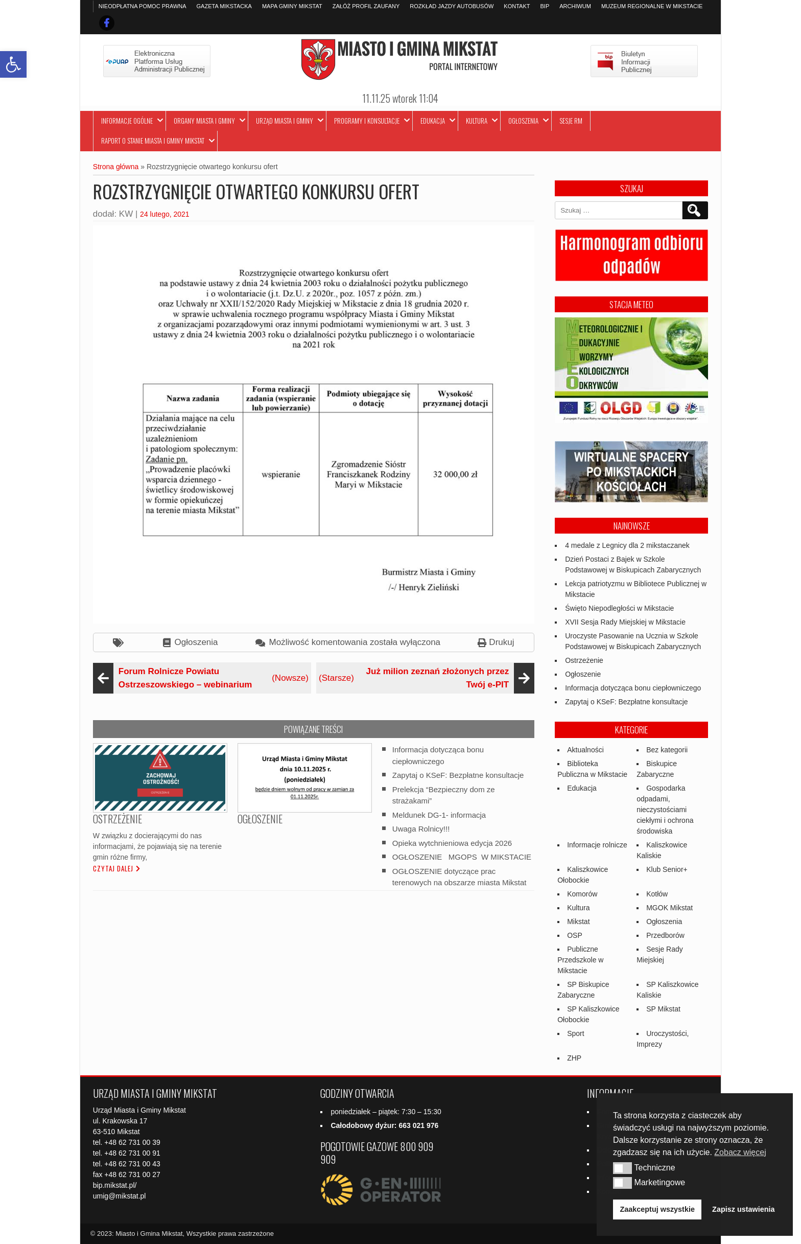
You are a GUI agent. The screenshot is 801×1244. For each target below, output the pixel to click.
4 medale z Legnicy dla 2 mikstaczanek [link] (627, 545)
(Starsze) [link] (425, 678)
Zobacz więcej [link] (740, 1152)
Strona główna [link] (116, 167)
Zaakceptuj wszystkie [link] (657, 1209)
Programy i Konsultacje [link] (366, 121)
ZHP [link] (574, 1058)
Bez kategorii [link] (667, 750)
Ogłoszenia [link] (523, 121)
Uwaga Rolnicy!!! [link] (421, 828)
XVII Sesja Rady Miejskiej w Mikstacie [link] (625, 622)
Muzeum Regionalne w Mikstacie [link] (651, 6)
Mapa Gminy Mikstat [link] (292, 6)
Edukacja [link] (432, 121)
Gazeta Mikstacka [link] (224, 6)
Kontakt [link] (517, 6)
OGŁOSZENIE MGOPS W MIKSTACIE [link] (461, 857)
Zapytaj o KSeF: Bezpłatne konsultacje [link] (458, 775)
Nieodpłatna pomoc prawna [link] (142, 6)
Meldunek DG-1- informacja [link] (439, 814)
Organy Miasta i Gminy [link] (204, 121)
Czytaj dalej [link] (113, 868)
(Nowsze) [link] (202, 678)
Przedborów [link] (665, 935)
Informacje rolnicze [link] (597, 845)
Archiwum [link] (575, 6)
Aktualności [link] (585, 750)
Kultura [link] (476, 121)
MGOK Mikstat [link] (669, 908)
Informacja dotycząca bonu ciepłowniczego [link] (633, 688)
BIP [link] (544, 6)
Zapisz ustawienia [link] (743, 1209)
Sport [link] (575, 1033)
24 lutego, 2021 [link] (165, 214)
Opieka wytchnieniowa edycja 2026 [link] (452, 842)
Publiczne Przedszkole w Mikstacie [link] (580, 960)
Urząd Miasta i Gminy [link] (284, 121)
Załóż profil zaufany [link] (366, 6)
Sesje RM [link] (570, 121)
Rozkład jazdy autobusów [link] (451, 6)
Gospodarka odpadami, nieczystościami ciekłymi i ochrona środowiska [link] (665, 809)
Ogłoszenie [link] (583, 674)
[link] (13, 64)
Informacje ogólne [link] (127, 121)
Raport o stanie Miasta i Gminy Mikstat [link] (152, 140)
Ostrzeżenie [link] (584, 660)
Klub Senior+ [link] (667, 869)
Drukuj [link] (501, 642)
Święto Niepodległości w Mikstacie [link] (619, 608)
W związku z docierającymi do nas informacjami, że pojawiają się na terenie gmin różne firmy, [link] (157, 846)
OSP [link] (574, 935)
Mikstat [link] (578, 921)
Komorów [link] (582, 894)
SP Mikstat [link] (663, 1009)
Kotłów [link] (657, 894)
